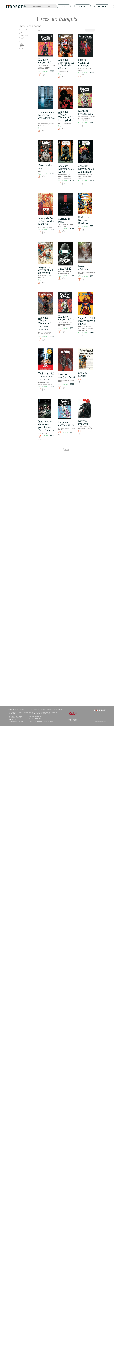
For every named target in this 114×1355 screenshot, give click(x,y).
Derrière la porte (64, 220)
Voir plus (66, 449)
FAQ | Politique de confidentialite (41, 721)
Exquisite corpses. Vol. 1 (45, 61)
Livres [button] (63, 6)
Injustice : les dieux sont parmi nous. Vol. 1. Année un (46, 426)
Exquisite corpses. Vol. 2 (85, 112)
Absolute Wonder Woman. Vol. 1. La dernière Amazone (46, 323)
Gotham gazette (82, 374)
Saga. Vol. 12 (64, 268)
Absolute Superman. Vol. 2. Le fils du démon (66, 64)
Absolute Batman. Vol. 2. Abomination (86, 168)
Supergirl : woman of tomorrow (83, 62)
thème (21, 38)
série (21, 43)
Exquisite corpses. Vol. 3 (66, 318)
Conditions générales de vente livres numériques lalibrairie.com (43, 712)
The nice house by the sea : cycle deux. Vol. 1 (46, 116)
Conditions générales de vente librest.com (45, 709)
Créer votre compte (16, 709)
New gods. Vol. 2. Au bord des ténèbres (46, 221)
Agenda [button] (102, 6)
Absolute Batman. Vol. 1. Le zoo (66, 168)
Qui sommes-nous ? (16, 722)
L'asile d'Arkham (83, 268)
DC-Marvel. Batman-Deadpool (84, 220)
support (22, 46)
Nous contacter (35, 718)
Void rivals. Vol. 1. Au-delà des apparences (46, 376)
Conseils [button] (82, 6)
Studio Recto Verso (101, 721)
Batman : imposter (83, 422)
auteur (21, 32)
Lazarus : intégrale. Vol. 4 (66, 376)
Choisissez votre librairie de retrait (18, 712)
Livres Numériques (16, 717)
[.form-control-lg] (42, 6)
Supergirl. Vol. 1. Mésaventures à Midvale (86, 320)
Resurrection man (45, 167)
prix (21, 49)
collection (22, 40)
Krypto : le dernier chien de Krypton (45, 269)
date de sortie (23, 35)
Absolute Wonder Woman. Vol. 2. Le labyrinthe (66, 116)
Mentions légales (35, 716)
